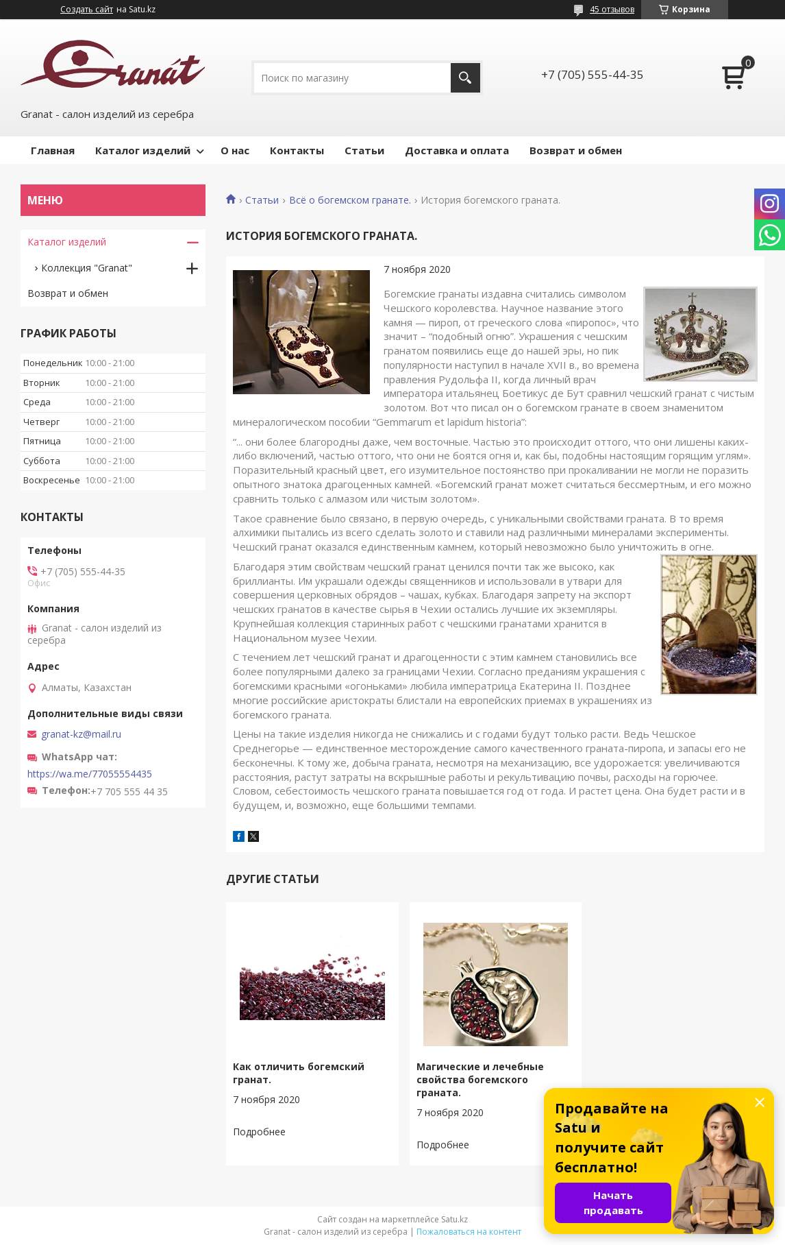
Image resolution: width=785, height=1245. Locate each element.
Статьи (364, 150)
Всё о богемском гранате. (350, 200)
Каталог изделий (142, 150)
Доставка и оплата (457, 150)
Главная (53, 150)
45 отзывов (612, 9)
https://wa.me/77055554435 (89, 774)
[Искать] (465, 78)
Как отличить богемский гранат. (298, 1073)
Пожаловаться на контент (468, 1231)
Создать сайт (86, 9)
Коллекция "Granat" (86, 267)
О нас (235, 150)
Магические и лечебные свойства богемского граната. (480, 1079)
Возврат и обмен (575, 150)
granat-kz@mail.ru (81, 734)
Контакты (297, 150)
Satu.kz (454, 1219)
